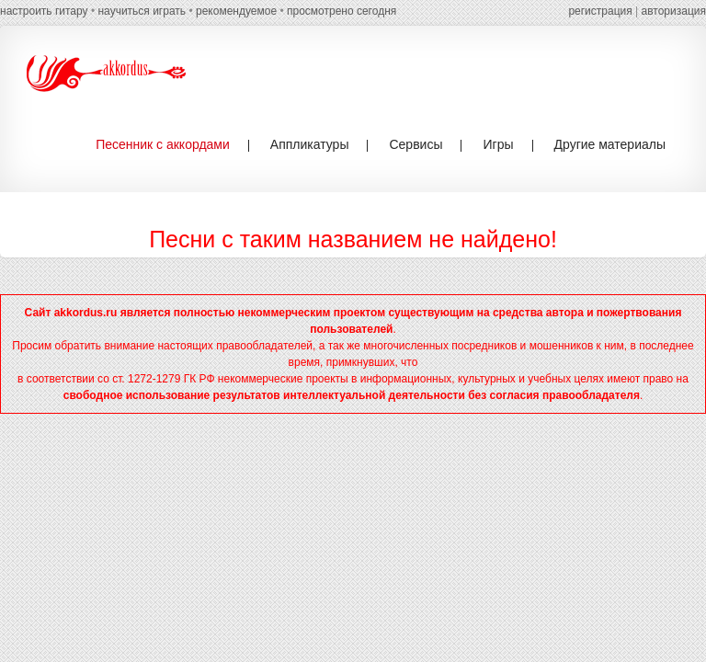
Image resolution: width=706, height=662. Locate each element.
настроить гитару (44, 11)
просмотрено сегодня (341, 11)
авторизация (674, 11)
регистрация (600, 11)
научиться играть (141, 11)
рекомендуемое (236, 11)
